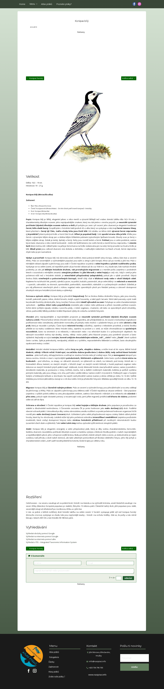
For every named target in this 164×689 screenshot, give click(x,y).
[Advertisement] (81, 54)
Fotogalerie (54, 657)
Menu (32, 3)
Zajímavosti (54, 667)
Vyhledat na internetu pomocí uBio (41, 539)
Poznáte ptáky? (64, 4)
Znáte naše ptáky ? (57, 676)
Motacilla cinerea (34, 515)
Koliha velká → (128, 78)
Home (22, 4)
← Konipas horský (35, 78)
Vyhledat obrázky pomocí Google (40, 533)
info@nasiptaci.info (97, 661)
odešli (134, 667)
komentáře (36, 555)
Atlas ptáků (46, 4)
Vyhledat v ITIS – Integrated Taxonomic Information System (51, 542)
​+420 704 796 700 (94, 667)
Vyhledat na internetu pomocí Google (42, 536)
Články (51, 662)
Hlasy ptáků (54, 672)
